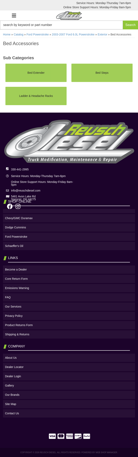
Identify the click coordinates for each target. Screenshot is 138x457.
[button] (69, 25)
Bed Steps (102, 72)
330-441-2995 (20, 169)
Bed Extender (36, 72)
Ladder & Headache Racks (36, 95)
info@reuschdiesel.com (25, 190)
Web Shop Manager (106, 452)
